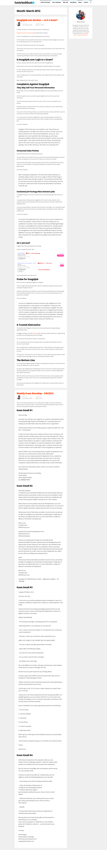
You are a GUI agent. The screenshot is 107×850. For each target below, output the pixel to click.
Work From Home (45, 2)
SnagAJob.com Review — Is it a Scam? (37, 20)
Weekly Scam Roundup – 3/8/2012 (35, 393)
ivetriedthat (23, 2)
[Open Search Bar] (90, 2)
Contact (86, 2)
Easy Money (73, 2)
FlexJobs (35, 333)
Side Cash (65, 2)
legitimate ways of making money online (81, 34)
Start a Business (56, 2)
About (80, 2)
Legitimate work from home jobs (25, 33)
